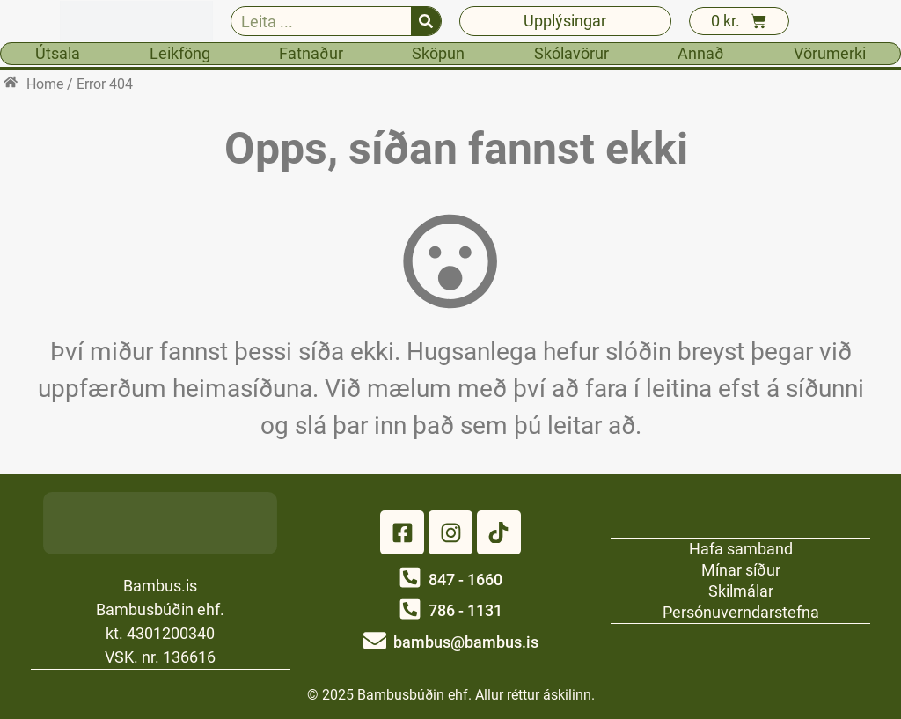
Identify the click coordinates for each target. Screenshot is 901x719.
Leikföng (180, 53)
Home (44, 84)
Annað (701, 53)
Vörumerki (830, 53)
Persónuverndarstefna (741, 611)
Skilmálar (740, 590)
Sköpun (438, 53)
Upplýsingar (565, 20)
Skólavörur (571, 53)
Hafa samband (741, 548)
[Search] (426, 21)
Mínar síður (740, 569)
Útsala (57, 53)
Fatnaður (311, 53)
